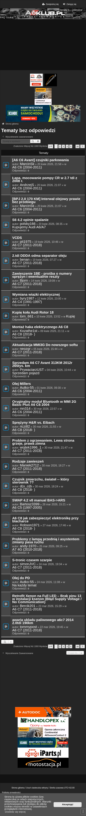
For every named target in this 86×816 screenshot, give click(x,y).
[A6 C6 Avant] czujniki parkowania (40, 160)
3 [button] (63, 146)
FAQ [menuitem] (2, 17)
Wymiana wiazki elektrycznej (36, 294)
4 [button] (67, 146)
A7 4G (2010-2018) (27, 549)
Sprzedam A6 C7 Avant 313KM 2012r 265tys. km (42, 364)
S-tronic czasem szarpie (32, 560)
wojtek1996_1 (30, 447)
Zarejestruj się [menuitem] (50, 4)
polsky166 (28, 223)
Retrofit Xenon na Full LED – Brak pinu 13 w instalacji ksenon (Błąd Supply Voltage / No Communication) (47, 599)
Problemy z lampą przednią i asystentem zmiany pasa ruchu (45, 541)
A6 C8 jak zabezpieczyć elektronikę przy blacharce (45, 520)
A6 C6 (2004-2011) (27, 167)
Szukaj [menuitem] (9, 17)
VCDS (17, 238)
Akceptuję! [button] (67, 804)
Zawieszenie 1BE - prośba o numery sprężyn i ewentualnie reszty (42, 275)
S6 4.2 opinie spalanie (30, 220)
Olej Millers (21, 384)
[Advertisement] (43, 44)
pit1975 (25, 241)
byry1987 (27, 298)
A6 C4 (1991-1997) (27, 301)
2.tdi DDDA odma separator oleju (39, 255)
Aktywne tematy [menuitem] (79, 10)
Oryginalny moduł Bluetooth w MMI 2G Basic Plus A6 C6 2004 (44, 403)
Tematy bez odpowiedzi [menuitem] (65, 10)
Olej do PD (21, 578)
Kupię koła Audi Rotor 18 (33, 312)
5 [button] (70, 146)
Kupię (70, 316)
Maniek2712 (29, 465)
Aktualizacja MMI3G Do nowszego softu (45, 345)
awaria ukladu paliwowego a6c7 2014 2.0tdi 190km (42, 621)
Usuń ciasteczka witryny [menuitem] (37, 788)
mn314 (25, 408)
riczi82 (25, 426)
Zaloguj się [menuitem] (69, 4)
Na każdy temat (24, 585)
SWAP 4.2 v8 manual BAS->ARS (38, 500)
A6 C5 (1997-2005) (27, 507)
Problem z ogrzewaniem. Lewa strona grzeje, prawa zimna (43, 442)
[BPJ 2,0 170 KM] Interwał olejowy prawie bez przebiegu (46, 200)
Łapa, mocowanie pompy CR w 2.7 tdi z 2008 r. (44, 179)
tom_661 (26, 316)
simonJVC (28, 563)
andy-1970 (28, 546)
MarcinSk (27, 163)
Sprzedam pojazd (25, 373)
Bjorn (24, 280)
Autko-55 (27, 387)
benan (25, 259)
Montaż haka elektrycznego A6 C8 (40, 327)
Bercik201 (27, 605)
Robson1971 (30, 525)
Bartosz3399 (30, 504)
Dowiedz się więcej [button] (15, 811)
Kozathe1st (28, 330)
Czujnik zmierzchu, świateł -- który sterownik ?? (40, 481)
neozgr (25, 348)
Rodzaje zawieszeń (28, 461)
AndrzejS (27, 184)
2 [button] (59, 146)
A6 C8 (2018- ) (23, 334)
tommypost (28, 626)
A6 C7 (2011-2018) (27, 244)
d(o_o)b (26, 486)
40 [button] (78, 146)
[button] (50, 146)
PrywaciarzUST (32, 369)
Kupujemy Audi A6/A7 (29, 227)
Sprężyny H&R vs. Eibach (33, 422)
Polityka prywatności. (11, 792)
